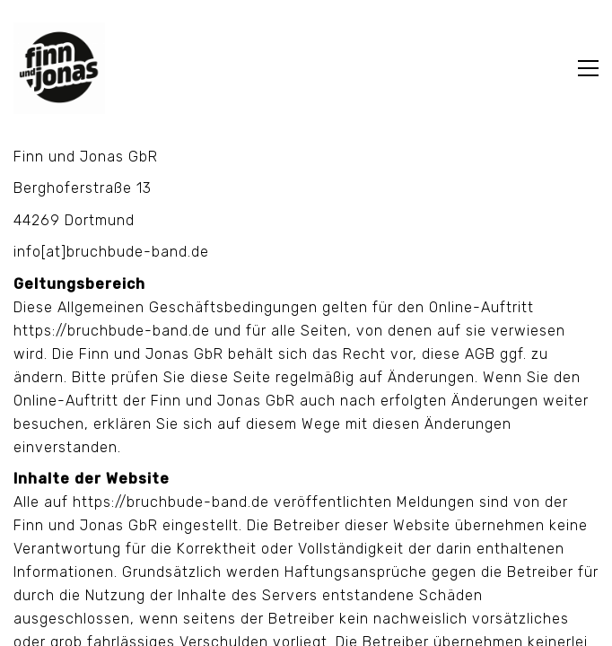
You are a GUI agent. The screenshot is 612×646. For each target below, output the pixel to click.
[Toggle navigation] (588, 68)
